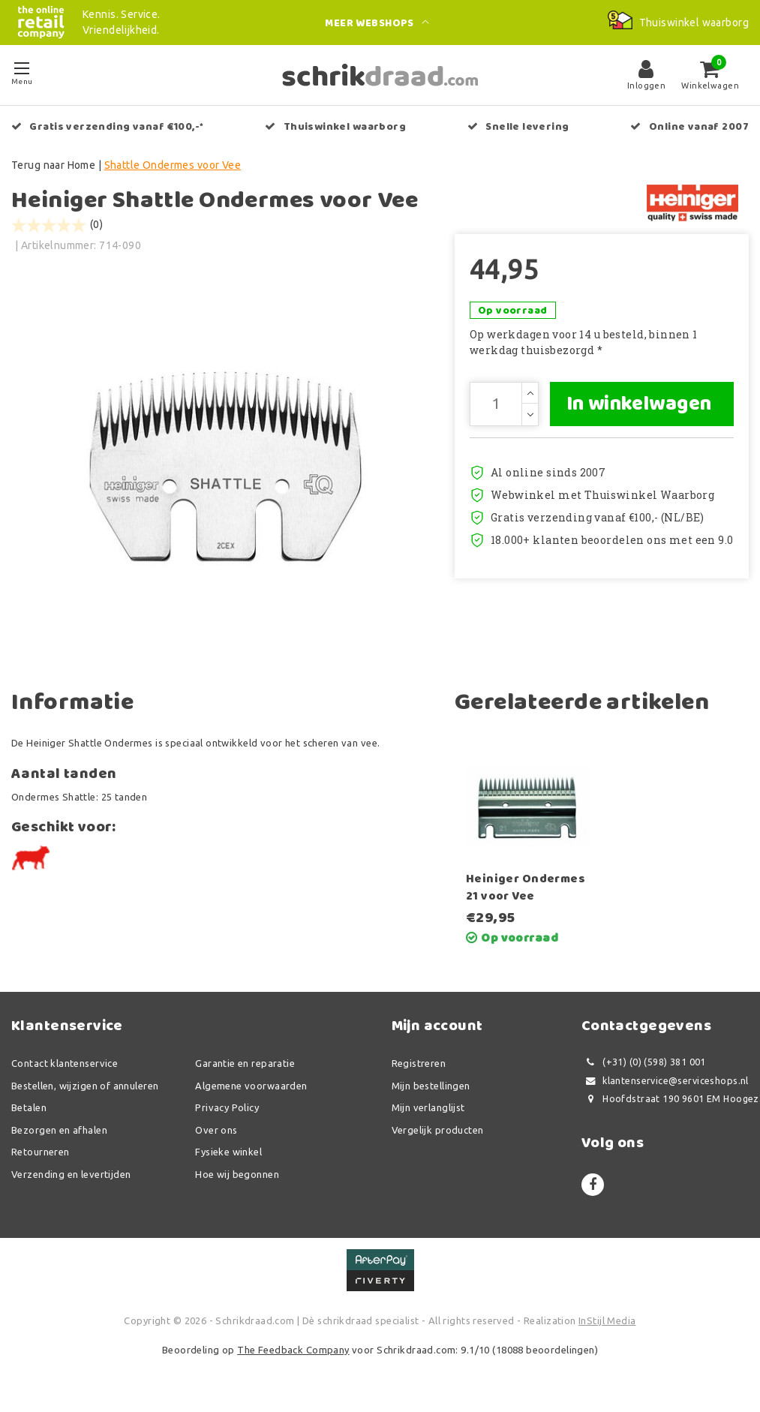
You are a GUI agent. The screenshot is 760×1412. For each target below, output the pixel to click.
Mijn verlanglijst (428, 1113)
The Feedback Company (293, 1355)
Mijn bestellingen (431, 1091)
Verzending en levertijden (71, 1179)
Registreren (419, 1069)
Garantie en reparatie (245, 1069)
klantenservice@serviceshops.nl (665, 1086)
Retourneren (40, 1157)
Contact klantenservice (64, 1069)
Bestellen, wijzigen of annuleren (84, 1091)
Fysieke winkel (228, 1157)
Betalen (29, 1113)
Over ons (216, 1135)
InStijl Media (606, 1325)
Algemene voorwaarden (251, 1091)
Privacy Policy (227, 1113)
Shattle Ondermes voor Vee (173, 165)
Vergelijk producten (438, 1135)
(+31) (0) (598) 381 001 (643, 1068)
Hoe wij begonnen (237, 1179)
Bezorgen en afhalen (59, 1135)
